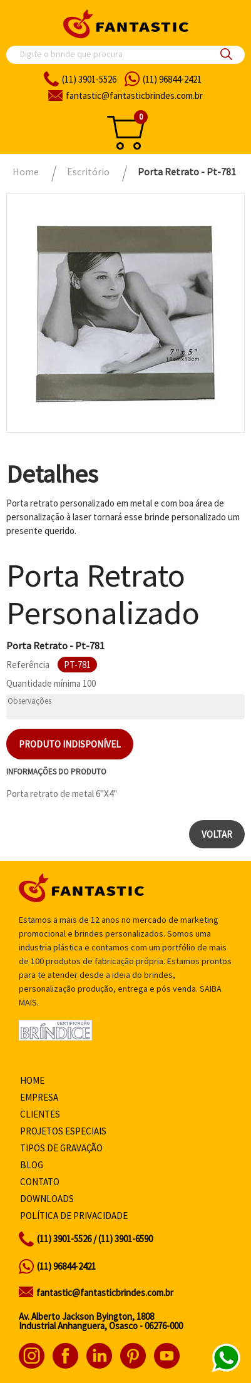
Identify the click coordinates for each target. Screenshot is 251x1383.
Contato (39, 1182)
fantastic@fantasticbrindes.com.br (104, 1292)
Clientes (40, 1114)
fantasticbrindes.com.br (134, 95)
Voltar (217, 834)
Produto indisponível (70, 744)
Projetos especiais (63, 1131)
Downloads (47, 1199)
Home (32, 1080)
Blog (31, 1165)
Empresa (39, 1097)
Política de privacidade (74, 1215)
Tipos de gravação (61, 1148)
